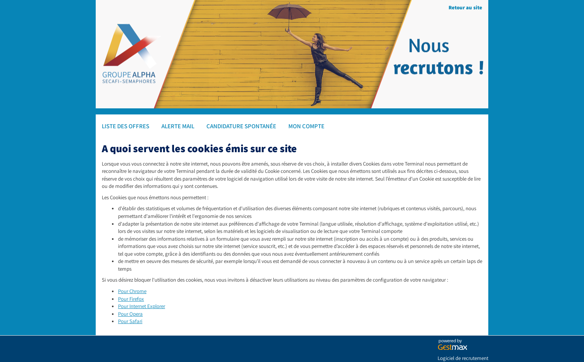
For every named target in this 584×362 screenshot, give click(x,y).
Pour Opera (130, 313)
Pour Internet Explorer (141, 306)
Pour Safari (130, 321)
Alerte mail (177, 126)
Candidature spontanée (241, 126)
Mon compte (306, 126)
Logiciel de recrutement (463, 358)
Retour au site (465, 7)
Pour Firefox (131, 298)
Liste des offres (125, 126)
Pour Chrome (132, 291)
